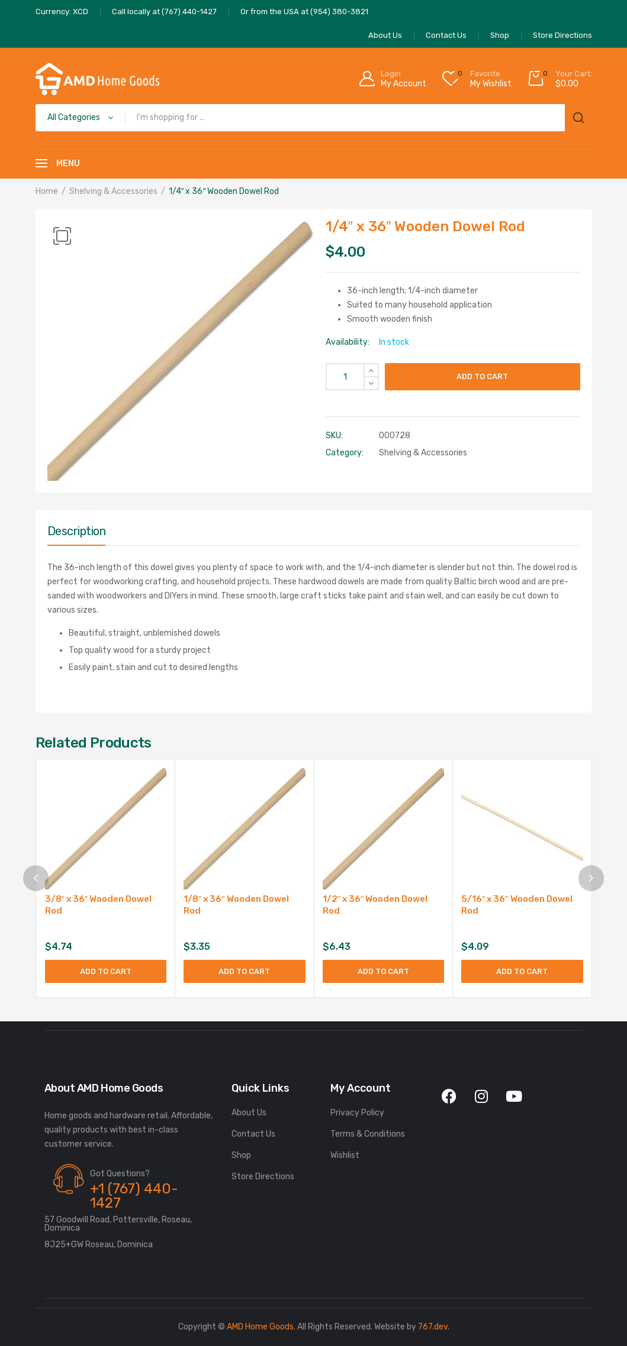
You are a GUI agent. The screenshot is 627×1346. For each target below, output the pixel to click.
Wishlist (344, 1155)
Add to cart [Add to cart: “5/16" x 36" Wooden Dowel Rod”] (522, 971)
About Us (248, 1113)
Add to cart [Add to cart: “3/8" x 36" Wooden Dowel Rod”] (105, 971)
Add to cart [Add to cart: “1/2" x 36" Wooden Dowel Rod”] (383, 971)
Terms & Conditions (367, 1134)
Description (76, 531)
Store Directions (262, 1177)
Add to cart (482, 376)
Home (47, 191)
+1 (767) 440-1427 (134, 1195)
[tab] (76, 534)
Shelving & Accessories (113, 191)
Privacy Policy (357, 1113)
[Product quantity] (352, 376)
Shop (241, 1155)
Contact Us (253, 1134)
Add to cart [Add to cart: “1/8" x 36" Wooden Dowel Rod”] (244, 971)
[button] (62, 236)
